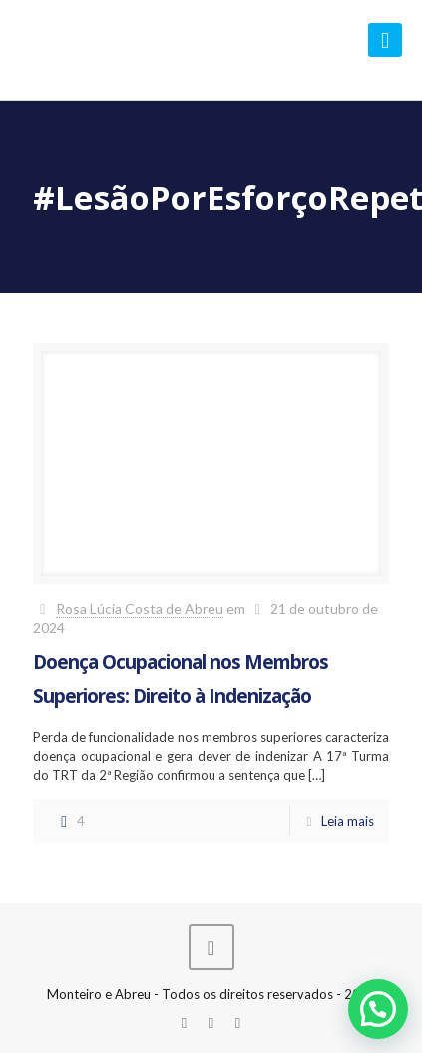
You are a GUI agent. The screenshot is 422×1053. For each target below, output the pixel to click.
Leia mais (347, 821)
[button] (378, 1009)
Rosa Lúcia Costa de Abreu (139, 608)
